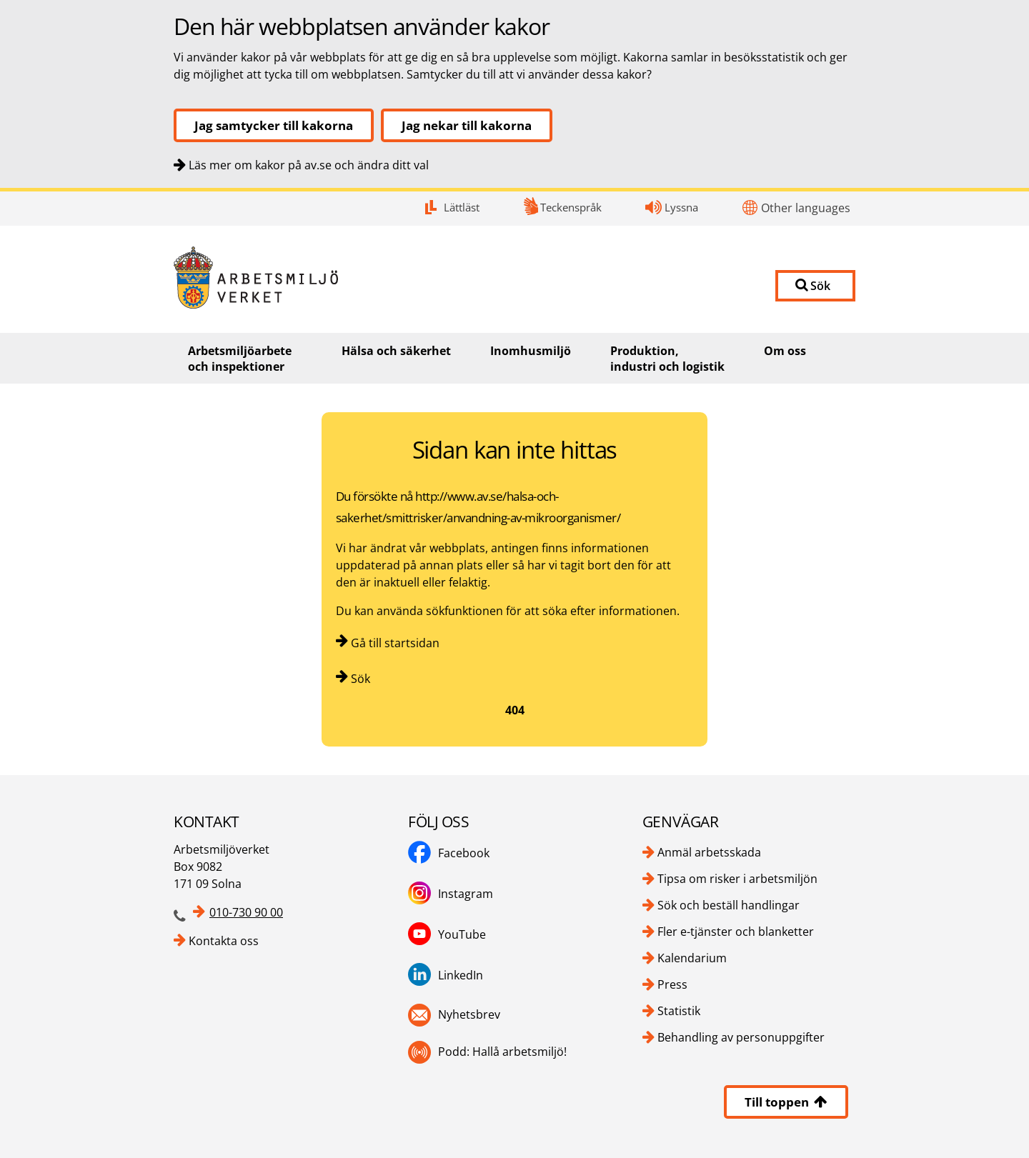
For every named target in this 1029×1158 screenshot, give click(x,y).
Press (672, 984)
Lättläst (461, 207)
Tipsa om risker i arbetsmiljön (737, 879)
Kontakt (0, 191)
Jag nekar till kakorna (467, 125)
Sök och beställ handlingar (728, 905)
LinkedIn (460, 975)
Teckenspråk (571, 207)
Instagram (465, 894)
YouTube (462, 934)
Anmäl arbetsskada (709, 852)
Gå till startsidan (395, 643)
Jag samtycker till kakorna (273, 125)
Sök (360, 679)
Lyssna (681, 207)
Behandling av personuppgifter (741, 1037)
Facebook (463, 853)
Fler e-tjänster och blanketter (735, 931)
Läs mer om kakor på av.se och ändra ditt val (309, 165)
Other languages (805, 208)
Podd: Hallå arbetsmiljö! (502, 1051)
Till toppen (786, 1102)
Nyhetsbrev (469, 1014)
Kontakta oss (224, 941)
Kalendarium (692, 958)
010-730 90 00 (246, 912)
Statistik (678, 1011)
